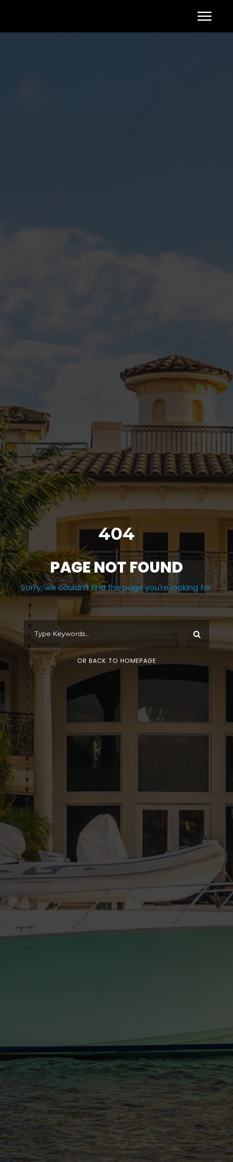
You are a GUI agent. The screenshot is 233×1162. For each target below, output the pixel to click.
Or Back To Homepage (116, 660)
